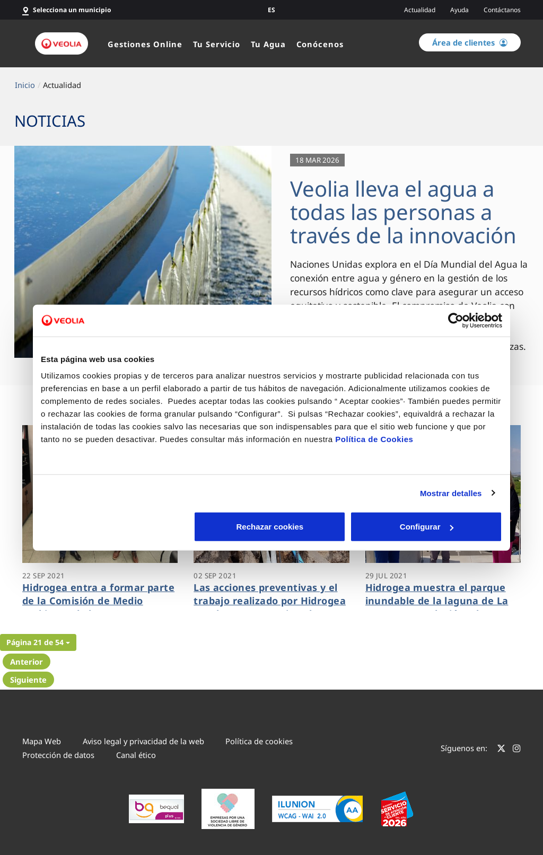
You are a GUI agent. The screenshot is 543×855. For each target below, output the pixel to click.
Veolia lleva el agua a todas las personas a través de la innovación (403, 212)
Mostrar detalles (451, 492)
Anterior (26, 661)
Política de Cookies (374, 439)
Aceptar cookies (427, 526)
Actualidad (419, 9)
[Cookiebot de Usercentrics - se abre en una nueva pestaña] (455, 320)
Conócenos (320, 44)
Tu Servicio (216, 44)
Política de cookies (259, 741)
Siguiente (28, 679)
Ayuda (459, 9)
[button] (38, 642)
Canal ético (136, 755)
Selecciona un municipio (72, 9)
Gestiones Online (145, 44)
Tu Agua (268, 44)
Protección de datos (58, 755)
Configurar (272, 526)
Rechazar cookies (116, 526)
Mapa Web (41, 741)
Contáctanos (502, 9)
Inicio (25, 85)
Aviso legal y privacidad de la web (143, 741)
